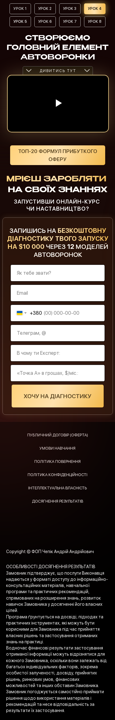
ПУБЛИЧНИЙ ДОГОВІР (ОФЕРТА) (57, 435)
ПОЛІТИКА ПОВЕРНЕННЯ (57, 461)
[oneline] (57, 333)
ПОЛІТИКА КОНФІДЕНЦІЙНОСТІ (57, 474)
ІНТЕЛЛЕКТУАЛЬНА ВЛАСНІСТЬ (57, 488)
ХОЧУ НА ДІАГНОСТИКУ (57, 396)
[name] (57, 273)
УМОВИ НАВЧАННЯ (57, 448)
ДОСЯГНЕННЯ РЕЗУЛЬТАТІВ (57, 501)
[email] (57, 293)
